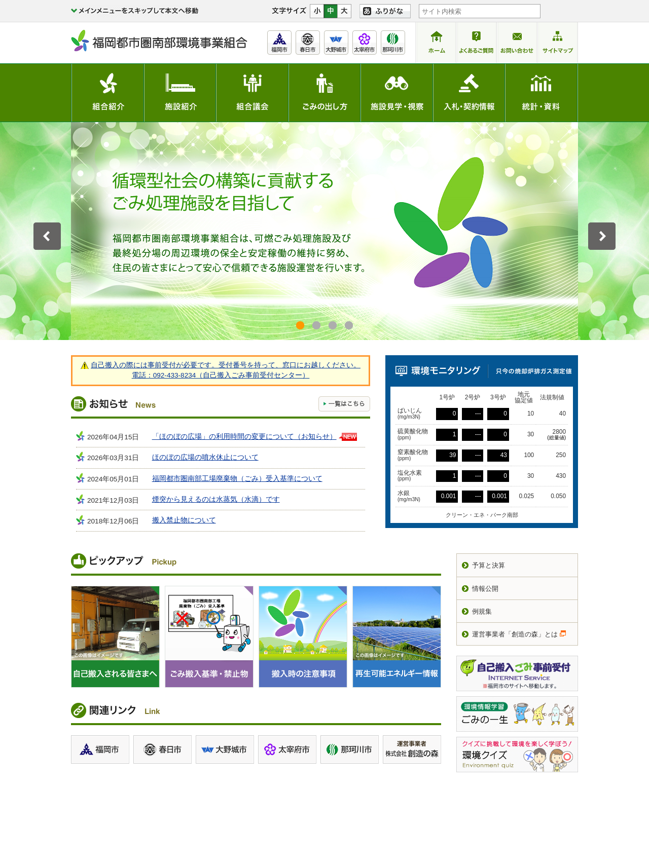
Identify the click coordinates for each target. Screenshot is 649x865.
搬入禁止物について (184, 520)
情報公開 (485, 588)
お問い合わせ (508, 802)
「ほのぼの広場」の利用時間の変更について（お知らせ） (244, 436)
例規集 (482, 611)
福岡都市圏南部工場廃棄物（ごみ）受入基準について (237, 478)
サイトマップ (555, 802)
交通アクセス (361, 824)
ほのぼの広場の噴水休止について (205, 457)
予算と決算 (488, 565)
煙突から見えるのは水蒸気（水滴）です (216, 499)
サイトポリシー (416, 802)
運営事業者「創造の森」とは (515, 634)
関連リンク (463, 802)
